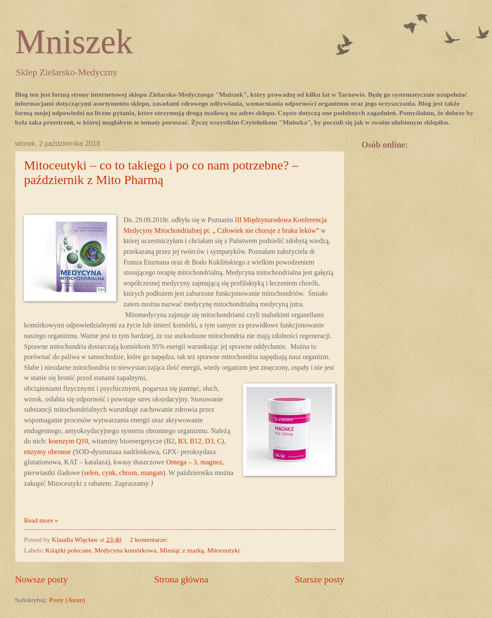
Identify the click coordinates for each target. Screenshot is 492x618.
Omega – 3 (181, 462)
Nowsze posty (41, 579)
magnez (211, 462)
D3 (209, 441)
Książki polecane (68, 550)
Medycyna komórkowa (126, 550)
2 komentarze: (149, 539)
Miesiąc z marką (182, 550)
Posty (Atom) (67, 599)
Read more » (41, 520)
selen (91, 473)
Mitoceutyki (223, 550)
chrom (128, 473)
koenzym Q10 (68, 441)
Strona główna (181, 579)
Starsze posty (319, 579)
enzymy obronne (47, 452)
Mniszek (74, 41)
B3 (182, 441)
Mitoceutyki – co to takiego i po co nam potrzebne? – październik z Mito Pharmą (161, 172)
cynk (109, 473)
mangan (151, 473)
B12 (195, 441)
